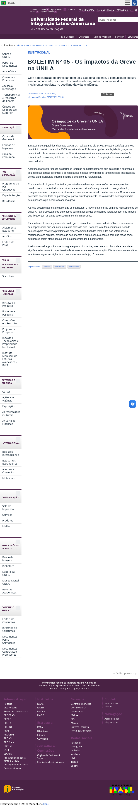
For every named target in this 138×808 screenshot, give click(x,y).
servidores (59, 267)
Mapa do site (123, 9)
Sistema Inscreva (80, 726)
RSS (135, 9)
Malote (74, 715)
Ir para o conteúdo (39, 9)
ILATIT (40, 715)
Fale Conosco (67, 36)
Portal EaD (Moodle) (81, 730)
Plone (46, 803)
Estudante (133, 36)
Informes (36, 45)
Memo (74, 723)
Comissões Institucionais (50, 762)
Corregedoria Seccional (16, 764)
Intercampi (77, 711)
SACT (6, 750)
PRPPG (7, 719)
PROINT (8, 726)
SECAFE (8, 753)
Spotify (74, 765)
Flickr (132, 26)
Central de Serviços (81, 703)
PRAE (6, 730)
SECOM (8, 746)
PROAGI (8, 738)
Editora (41, 735)
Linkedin (75, 750)
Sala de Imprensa (102, 36)
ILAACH (41, 703)
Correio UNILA (78, 707)
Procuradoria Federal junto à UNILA (15, 759)
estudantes (74, 267)
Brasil (11, 2)
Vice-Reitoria (10, 707)
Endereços (84, 36)
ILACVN (41, 711)
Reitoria (8, 703)
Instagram (136, 26)
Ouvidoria (42, 738)
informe (47, 267)
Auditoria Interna (13, 768)
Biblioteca (42, 731)
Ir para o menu (58, 9)
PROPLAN (9, 742)
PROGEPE (9, 734)
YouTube (123, 26)
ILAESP (41, 707)
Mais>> (108, 706)
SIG (72, 719)
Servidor (119, 36)
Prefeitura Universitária (16, 711)
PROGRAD (9, 715)
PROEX (7, 723)
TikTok (74, 761)
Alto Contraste (105, 9)
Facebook (127, 26)
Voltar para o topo (127, 673)
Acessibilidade (86, 9)
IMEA (40, 727)
